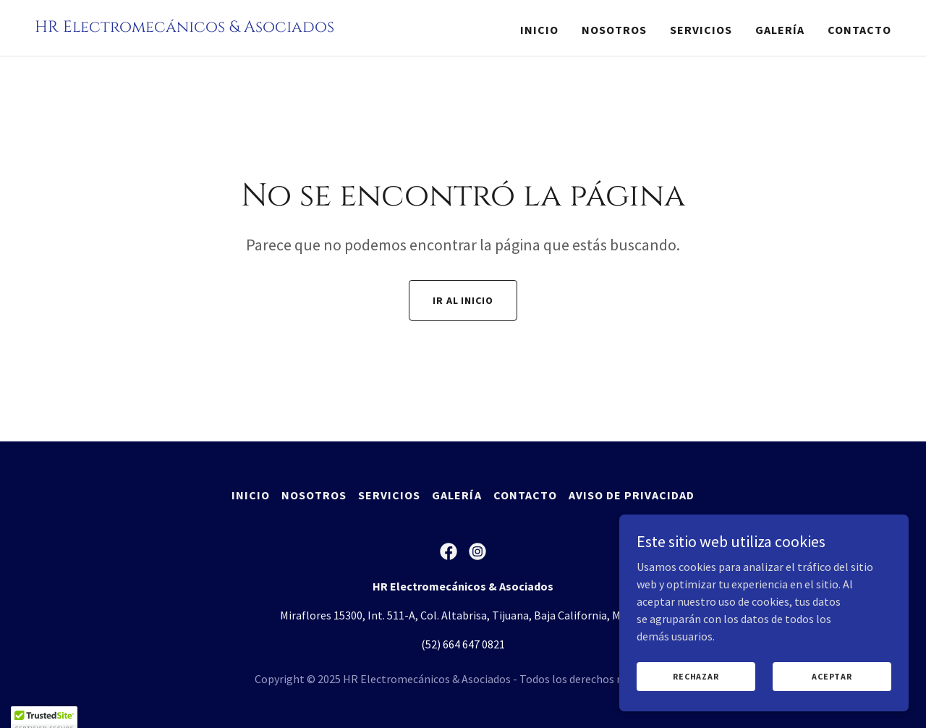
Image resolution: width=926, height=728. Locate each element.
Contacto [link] (859, 29)
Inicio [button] (251, 495)
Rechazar (695, 695)
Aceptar (831, 695)
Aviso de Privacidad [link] (631, 495)
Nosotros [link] (614, 29)
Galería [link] (779, 29)
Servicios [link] (701, 29)
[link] (184, 27)
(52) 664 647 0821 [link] (463, 644)
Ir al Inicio (463, 300)
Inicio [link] (539, 29)
